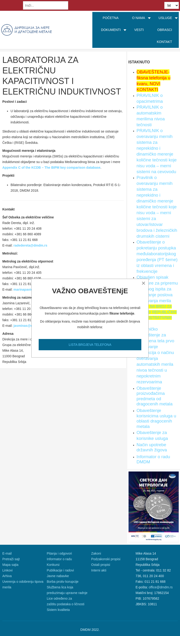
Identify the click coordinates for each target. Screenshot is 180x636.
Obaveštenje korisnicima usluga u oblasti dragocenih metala (156, 418)
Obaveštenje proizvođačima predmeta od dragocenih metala (155, 396)
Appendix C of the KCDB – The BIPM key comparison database (51, 167)
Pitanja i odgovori (59, 553)
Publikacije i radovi (60, 570)
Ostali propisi (100, 565)
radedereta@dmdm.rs (30, 245)
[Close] (143, 283)
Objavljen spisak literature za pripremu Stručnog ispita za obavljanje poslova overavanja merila (157, 289)
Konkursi (53, 565)
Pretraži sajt (11, 559)
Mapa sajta (10, 565)
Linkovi (7, 570)
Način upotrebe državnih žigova (152, 447)
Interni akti (98, 570)
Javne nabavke (58, 576)
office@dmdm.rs (161, 587)
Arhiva (7, 576)
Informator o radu (59, 559)
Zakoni (96, 553)
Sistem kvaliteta (58, 610)
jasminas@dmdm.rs (29, 326)
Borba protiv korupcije (63, 581)
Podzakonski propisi (105, 559)
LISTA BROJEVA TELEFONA (90, 345)
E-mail (7, 553)
